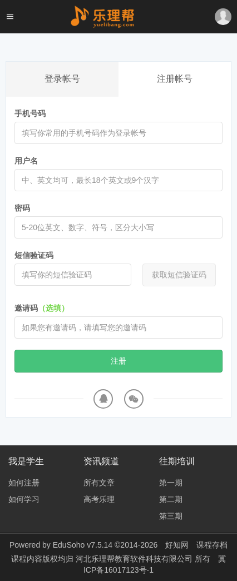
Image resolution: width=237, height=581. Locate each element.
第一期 (170, 482)
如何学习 (24, 499)
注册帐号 (174, 78)
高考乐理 (99, 499)
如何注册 (24, 482)
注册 (118, 360)
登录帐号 (62, 78)
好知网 (177, 544)
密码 (22, 207)
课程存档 (212, 544)
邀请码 (41, 308)
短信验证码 (33, 255)
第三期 (170, 516)
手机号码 (30, 113)
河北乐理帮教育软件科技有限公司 (135, 558)
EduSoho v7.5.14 (82, 544)
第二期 (170, 499)
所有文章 (99, 482)
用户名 (26, 160)
